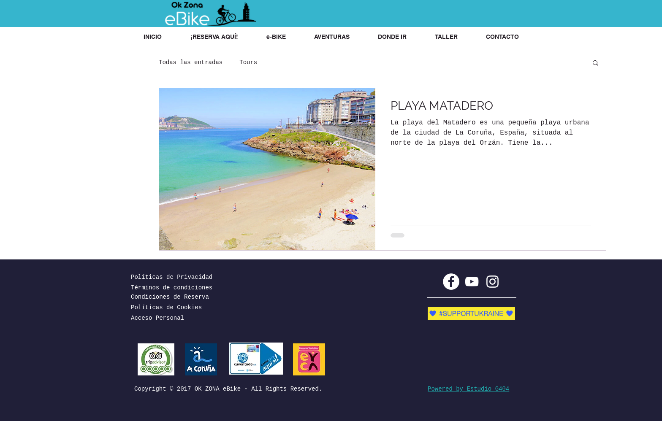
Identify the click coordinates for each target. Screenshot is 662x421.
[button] (214, 37)
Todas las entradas (190, 62)
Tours (248, 62)
